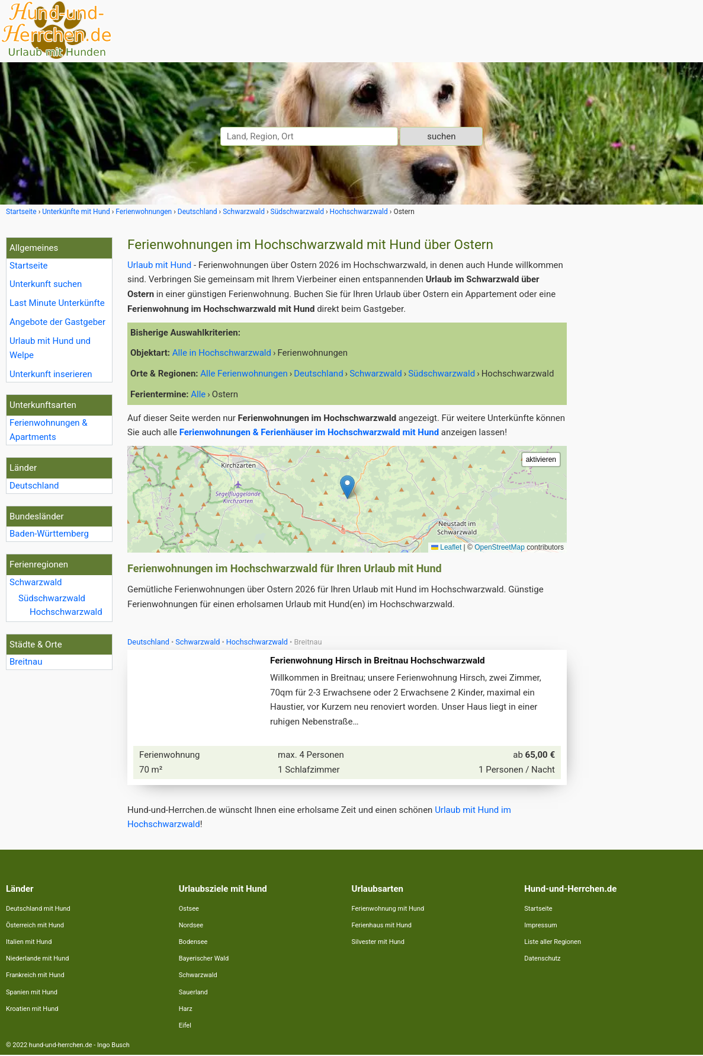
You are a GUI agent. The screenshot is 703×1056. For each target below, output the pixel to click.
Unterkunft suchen (45, 284)
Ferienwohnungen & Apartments (48, 430)
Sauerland (193, 993)
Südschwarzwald (51, 598)
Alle (198, 394)
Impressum (540, 926)
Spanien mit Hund (31, 993)
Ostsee (189, 910)
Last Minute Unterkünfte (57, 303)
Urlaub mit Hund (159, 265)
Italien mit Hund (29, 943)
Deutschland (34, 485)
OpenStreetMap (499, 547)
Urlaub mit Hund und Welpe (50, 348)
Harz (185, 1010)
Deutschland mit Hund (38, 910)
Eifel (185, 1027)
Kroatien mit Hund (32, 1010)
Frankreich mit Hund (35, 976)
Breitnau (26, 661)
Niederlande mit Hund (37, 960)
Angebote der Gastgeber (57, 322)
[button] (347, 487)
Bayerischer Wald (204, 960)
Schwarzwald (35, 582)
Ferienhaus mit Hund (382, 926)
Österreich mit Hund (35, 926)
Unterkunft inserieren (50, 374)
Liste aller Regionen (552, 943)
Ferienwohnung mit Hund (388, 910)
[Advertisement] (638, 415)
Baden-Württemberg (49, 533)
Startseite (28, 265)
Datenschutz (542, 960)
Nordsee (191, 926)
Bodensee (193, 943)
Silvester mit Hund (378, 943)
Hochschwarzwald (66, 612)
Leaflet (446, 547)
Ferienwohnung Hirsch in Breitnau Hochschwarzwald (378, 661)
